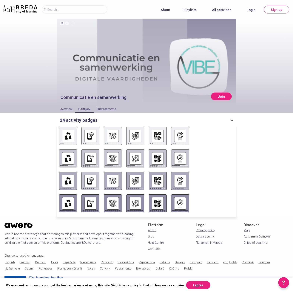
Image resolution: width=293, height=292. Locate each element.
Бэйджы (84, 109)
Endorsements (106, 109)
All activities (222, 10)
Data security (205, 236)
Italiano (165, 262)
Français (264, 262)
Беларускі (143, 268)
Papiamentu (123, 268)
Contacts (154, 249)
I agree (198, 285)
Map (247, 230)
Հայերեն (230, 262)
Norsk (91, 268)
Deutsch (40, 262)
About (165, 10)
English (10, 262)
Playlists (190, 10)
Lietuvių (25, 262)
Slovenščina (126, 262)
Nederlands (88, 262)
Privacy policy (205, 230)
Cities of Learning (255, 242)
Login (251, 10)
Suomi (29, 268)
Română (248, 262)
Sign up (276, 10)
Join (221, 97)
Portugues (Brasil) (69, 268)
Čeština (174, 268)
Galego (180, 262)
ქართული (12, 268)
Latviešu (212, 262)
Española (69, 262)
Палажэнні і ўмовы (209, 242)
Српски (105, 268)
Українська (147, 262)
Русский (107, 262)
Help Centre (156, 242)
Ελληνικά (196, 262)
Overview (66, 109)
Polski (188, 268)
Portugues (45, 268)
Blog (151, 236)
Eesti (54, 262)
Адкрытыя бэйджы (257, 236)
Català (159, 268)
